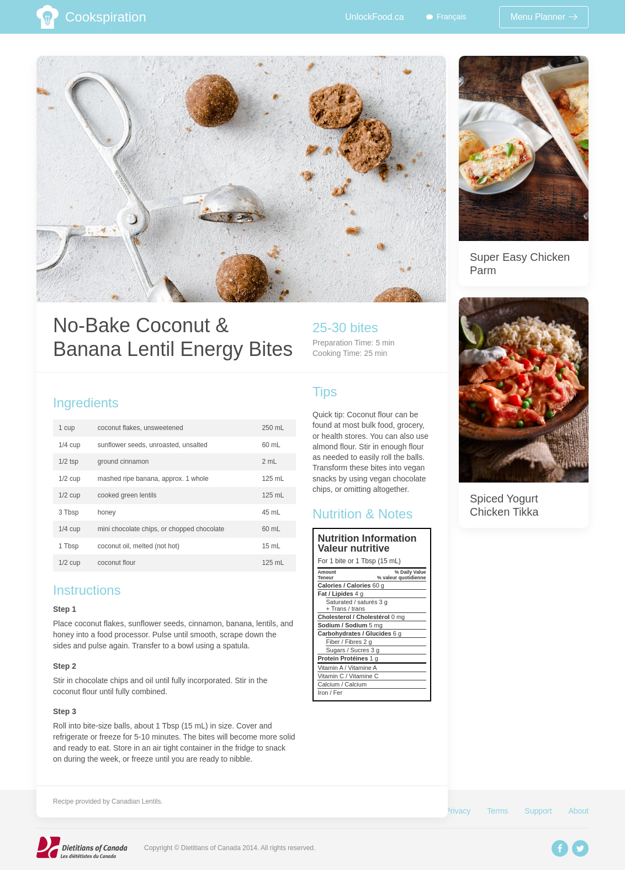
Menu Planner (544, 17)
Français (452, 16)
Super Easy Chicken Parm (520, 263)
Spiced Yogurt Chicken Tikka (504, 505)
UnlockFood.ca (374, 17)
